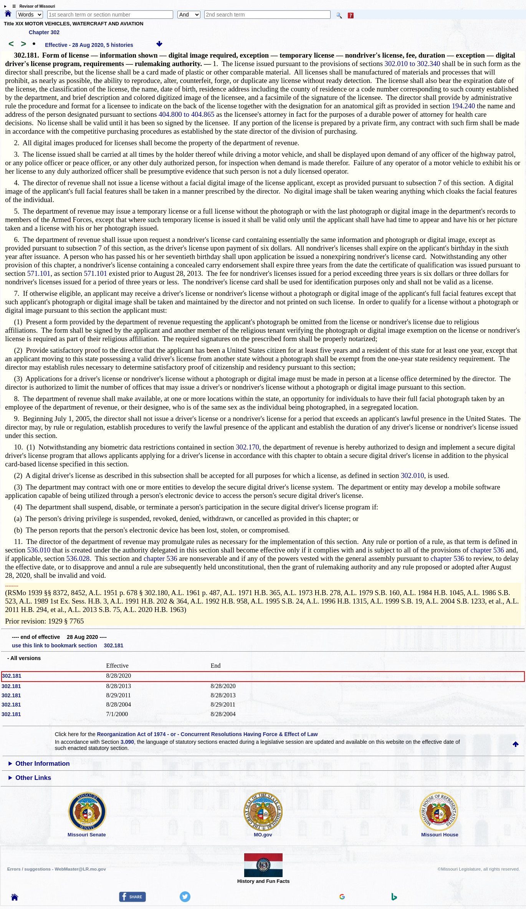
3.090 (127, 742)
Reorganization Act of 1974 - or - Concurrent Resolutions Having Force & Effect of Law (207, 734)
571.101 (39, 273)
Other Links (33, 777)
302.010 (412, 475)
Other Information (42, 763)
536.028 (78, 558)
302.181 (12, 676)
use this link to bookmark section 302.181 (67, 645)
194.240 (463, 106)
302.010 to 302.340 (412, 64)
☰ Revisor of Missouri (31, 6)
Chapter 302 (44, 32)
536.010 (39, 550)
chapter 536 (487, 550)
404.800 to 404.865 (186, 114)
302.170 (247, 447)
